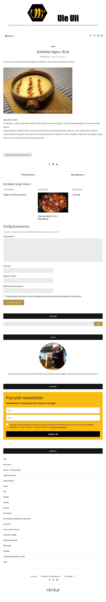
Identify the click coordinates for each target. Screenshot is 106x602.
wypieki (6, 551)
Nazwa (7, 265)
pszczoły (6, 524)
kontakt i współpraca (50, 576)
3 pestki (76, 194)
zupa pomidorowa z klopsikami (48, 217)
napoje (6, 508)
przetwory (7, 513)
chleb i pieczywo (9, 475)
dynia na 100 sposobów (15, 194)
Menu (9, 36)
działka (6, 497)
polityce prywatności (59, 427)
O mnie (34, 576)
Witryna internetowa (13, 286)
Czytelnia (68, 576)
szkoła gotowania (10, 540)
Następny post (77, 174)
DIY (4, 491)
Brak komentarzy (59, 57)
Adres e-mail (10, 276)
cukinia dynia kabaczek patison (18, 155)
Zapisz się (53, 434)
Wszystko (7, 545)
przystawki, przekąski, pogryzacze (17, 518)
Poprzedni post (28, 174)
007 (5, 459)
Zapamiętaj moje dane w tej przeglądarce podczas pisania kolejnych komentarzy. (44, 296)
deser (5, 486)
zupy (53, 46)
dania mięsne (8, 481)
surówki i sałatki (9, 535)
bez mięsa (7, 464)
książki (6, 502)
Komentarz (9, 236)
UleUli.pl (53, 590)
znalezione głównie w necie (14, 556)
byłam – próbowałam (12, 470)
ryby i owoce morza (11, 529)
